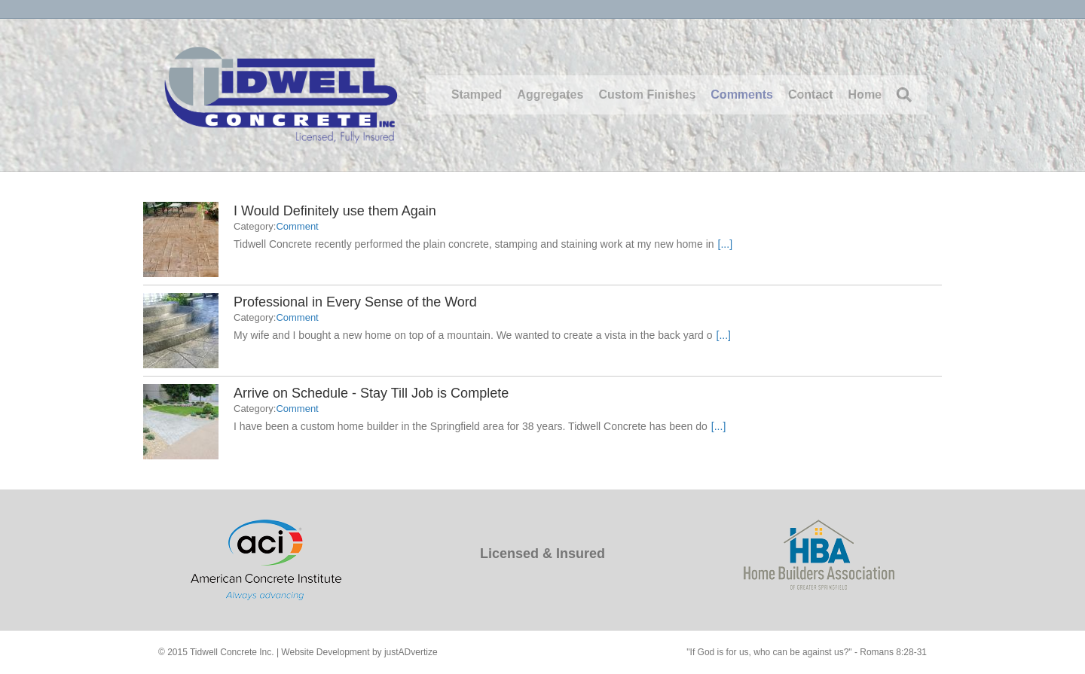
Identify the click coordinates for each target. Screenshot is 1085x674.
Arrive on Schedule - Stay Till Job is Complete (371, 393)
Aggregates (550, 94)
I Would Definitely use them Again (335, 210)
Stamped (477, 94)
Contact (810, 94)
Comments (742, 94)
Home (865, 94)
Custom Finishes (646, 94)
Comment (297, 226)
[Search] (900, 95)
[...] (725, 244)
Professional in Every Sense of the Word (355, 302)
